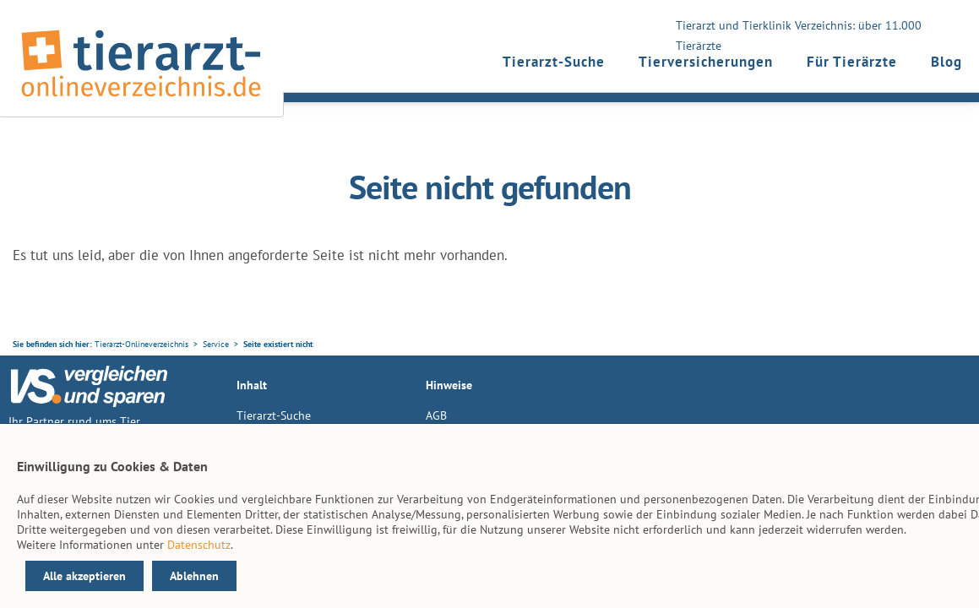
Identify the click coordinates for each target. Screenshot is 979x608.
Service (216, 344)
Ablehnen (194, 576)
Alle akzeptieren (84, 576)
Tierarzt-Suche (554, 61)
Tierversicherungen (706, 61)
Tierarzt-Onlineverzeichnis (141, 344)
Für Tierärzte (852, 61)
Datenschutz (199, 544)
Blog (946, 61)
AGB (436, 415)
